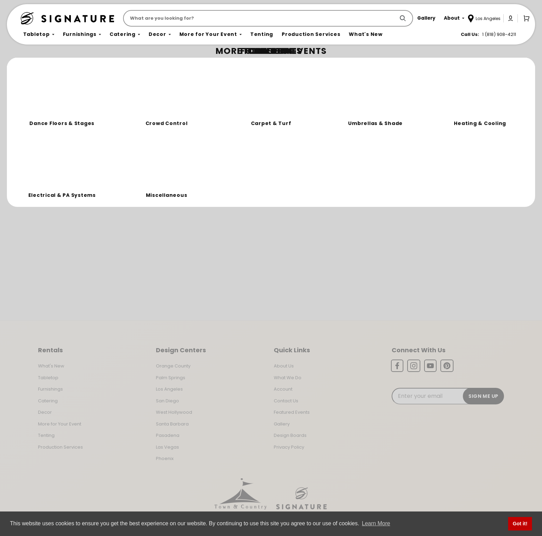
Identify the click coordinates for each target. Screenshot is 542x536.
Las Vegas (167, 447)
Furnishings (50, 389)
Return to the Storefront (181, 104)
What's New (51, 366)
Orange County (173, 366)
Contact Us (286, 401)
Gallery (282, 424)
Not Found (51, 64)
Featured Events (292, 412)
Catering (48, 401)
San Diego (167, 401)
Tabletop (48, 377)
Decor (45, 412)
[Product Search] (260, 18)
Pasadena (167, 435)
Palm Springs (170, 377)
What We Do (287, 377)
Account (283, 389)
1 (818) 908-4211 (499, 34)
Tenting (46, 435)
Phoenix (165, 458)
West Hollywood (174, 412)
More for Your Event (59, 424)
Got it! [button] (520, 523)
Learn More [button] (376, 523)
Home (28, 64)
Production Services (60, 447)
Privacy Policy (289, 447)
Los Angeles (169, 389)
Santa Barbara (172, 424)
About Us (284, 366)
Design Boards (290, 435)
